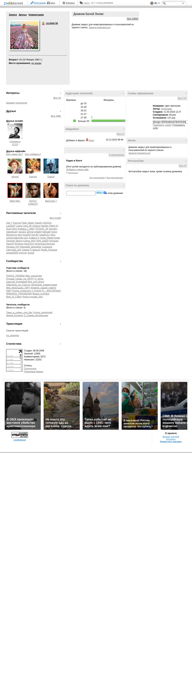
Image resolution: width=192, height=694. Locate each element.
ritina (52, 235)
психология (21, 103)
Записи (13, 14)
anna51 (22, 232)
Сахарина (47, 247)
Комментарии (36, 14)
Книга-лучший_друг (33, 296)
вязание (10, 103)
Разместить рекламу (171, 441)
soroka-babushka (14, 238)
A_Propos (36, 290)
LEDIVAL (47, 223)
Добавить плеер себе (77, 169)
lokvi (20, 235)
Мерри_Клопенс (40, 293)
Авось (86, 2)
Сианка (25, 250)
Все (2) (57, 98)
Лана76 (10, 244)
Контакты (171, 439)
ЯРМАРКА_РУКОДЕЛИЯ (19, 293)
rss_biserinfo (12, 335)
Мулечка (19, 244)
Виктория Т (51, 201)
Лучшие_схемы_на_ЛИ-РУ (20, 279)
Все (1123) (55, 218)
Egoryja (33, 176)
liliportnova (11, 235)
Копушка (53, 241)
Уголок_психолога (21, 290)
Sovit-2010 (11, 229)
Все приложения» (115, 178)
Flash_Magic (27, 223)
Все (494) (56, 116)
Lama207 (11, 226)
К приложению (116, 155)
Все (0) (183, 165)
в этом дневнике (114, 193)
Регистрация (40, 2)
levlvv (54, 232)
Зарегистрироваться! (100, 27)
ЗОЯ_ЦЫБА (42, 241)
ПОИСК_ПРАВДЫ (15, 276)
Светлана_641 (13, 250)
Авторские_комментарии (44, 285)
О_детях (38, 279)
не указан (36, 63)
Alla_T (9, 223)
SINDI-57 (53, 226)
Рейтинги (70, 2)
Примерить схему (162, 125)
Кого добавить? (33, 154)
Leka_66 (27, 226)
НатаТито (29, 244)
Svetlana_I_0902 (26, 229)
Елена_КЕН (29, 241)
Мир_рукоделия (34, 276)
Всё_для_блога (36, 282)
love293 (27, 235)
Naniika (45, 226)
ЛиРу (9, 290)
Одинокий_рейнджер (30, 247)
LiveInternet (14, 3)
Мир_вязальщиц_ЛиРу (18, 288)
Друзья (23, 14)
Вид (157, 3)
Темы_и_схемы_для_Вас (19, 312)
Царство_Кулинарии (16, 282)
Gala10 (51, 176)
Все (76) (182, 98)
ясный (31, 253)
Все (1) (120, 134)
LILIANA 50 (43, 23)
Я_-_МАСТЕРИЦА (51, 290)
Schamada (166, 109)
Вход (52, 2)
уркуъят (23, 253)
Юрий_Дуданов (49, 250)
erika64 (38, 232)
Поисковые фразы (33, 371)
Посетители (30, 368)
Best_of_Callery (14, 296)
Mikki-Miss (15, 201)
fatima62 (46, 232)
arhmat (14, 176)
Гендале (10, 241)
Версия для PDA (171, 437)
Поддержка (151, 3)
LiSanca (36, 226)
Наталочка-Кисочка (44, 244)
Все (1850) (132, 18)
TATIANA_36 (41, 229)
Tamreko (53, 229)
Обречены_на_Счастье (18, 285)
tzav (26, 238)
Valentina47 (12, 232)
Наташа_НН (12, 247)
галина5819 (12, 253)
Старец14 (35, 250)
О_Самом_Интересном (36, 315)
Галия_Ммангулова (50, 238)
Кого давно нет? (14, 154)
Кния (91, 140)
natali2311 (44, 235)
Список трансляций (17, 330)
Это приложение (97, 178)
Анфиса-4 (34, 238)
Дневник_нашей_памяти (43, 288)
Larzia (19, 226)
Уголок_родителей (42, 312)
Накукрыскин (73, 173)
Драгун (19, 241)
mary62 (35, 235)
